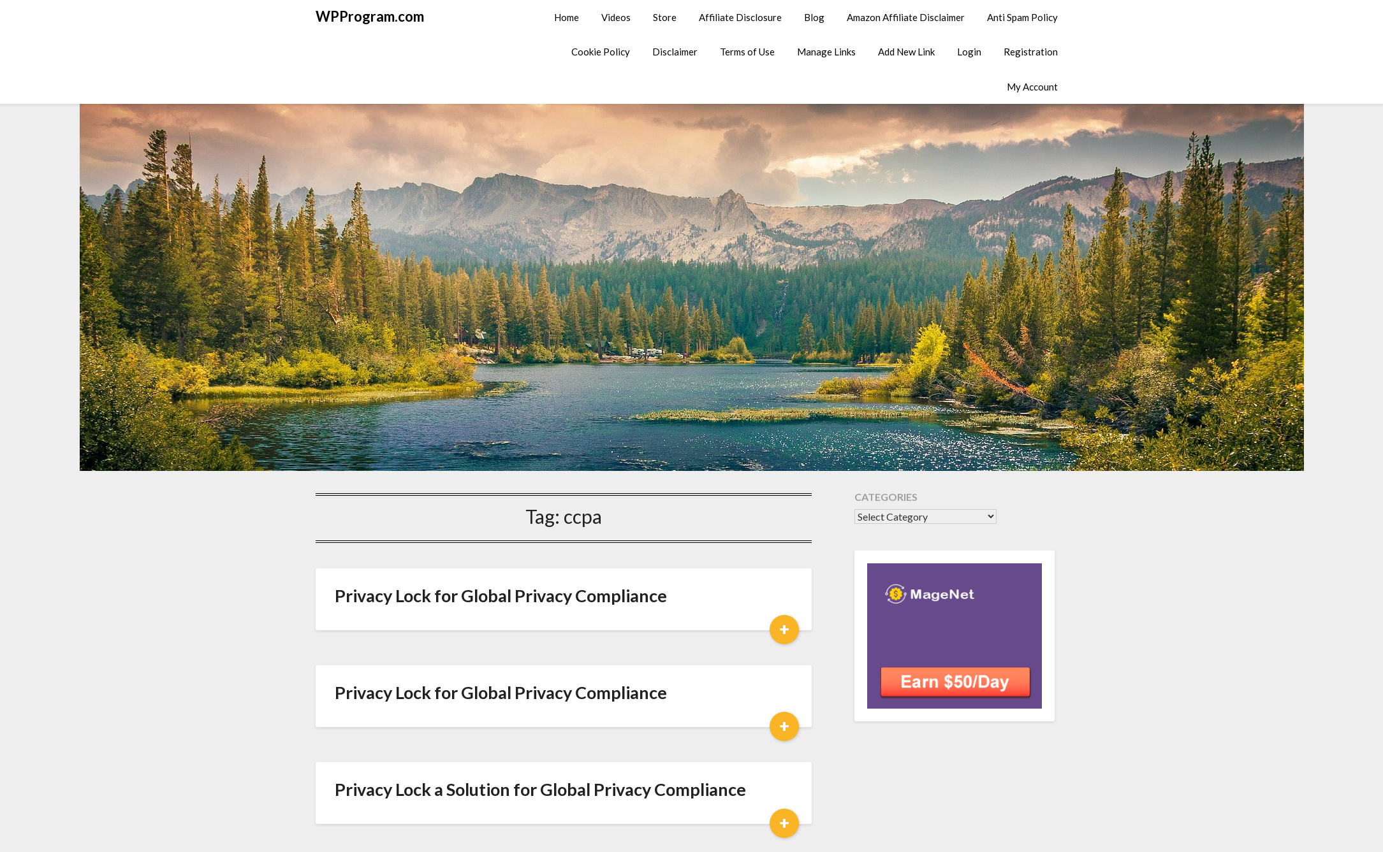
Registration (1031, 51)
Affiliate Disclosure (740, 17)
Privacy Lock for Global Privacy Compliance (501, 595)
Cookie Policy (600, 51)
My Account (1032, 86)
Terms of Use (747, 51)
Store (665, 17)
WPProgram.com (370, 16)
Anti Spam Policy (1022, 17)
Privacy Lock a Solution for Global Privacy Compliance (540, 789)
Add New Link (906, 51)
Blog (814, 17)
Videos (616, 17)
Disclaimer (675, 51)
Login (969, 51)
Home (566, 17)
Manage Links (826, 51)
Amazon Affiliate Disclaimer (906, 17)
